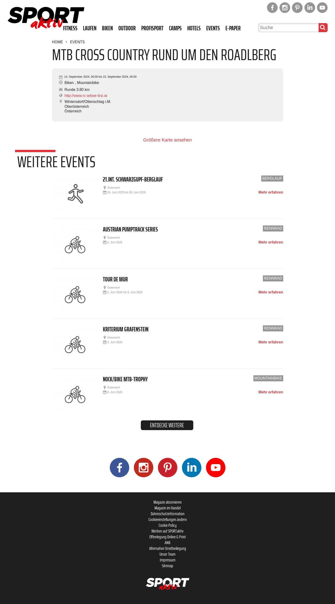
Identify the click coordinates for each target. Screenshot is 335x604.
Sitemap (167, 565)
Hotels (194, 28)
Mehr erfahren (270, 192)
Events (213, 28)
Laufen (89, 28)
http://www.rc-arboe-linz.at (86, 96)
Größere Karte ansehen (167, 139)
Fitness (70, 28)
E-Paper (233, 28)
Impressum (167, 560)
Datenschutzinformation (167, 513)
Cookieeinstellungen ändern (167, 519)
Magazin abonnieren (168, 502)
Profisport (152, 28)
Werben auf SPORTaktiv (167, 531)
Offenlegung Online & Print (167, 536)
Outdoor (127, 28)
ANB (167, 542)
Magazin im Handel (167, 508)
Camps (175, 28)
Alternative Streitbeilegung (167, 548)
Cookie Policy (168, 525)
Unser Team (167, 554)
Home (57, 42)
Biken (107, 28)
